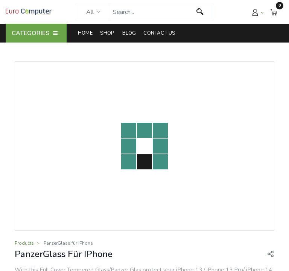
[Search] (200, 12)
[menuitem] (87, 33)
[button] (274, 12)
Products (24, 243)
